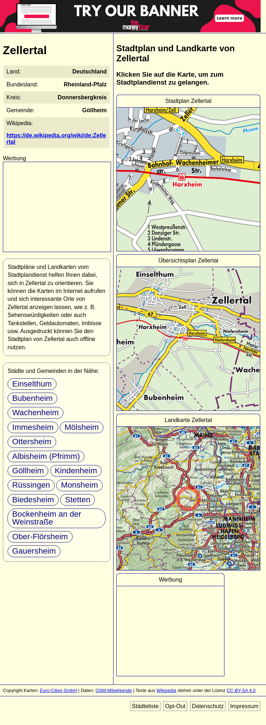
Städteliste (145, 706)
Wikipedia (166, 690)
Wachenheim (35, 412)
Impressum (244, 706)
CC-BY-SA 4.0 (241, 690)
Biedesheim (33, 499)
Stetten (77, 499)
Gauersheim (34, 550)
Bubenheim (32, 398)
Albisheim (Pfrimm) (46, 456)
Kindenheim (76, 470)
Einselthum (32, 383)
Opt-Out (175, 706)
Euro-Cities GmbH (58, 690)
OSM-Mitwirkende (114, 690)
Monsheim (79, 484)
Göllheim (28, 470)
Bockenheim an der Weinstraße (46, 518)
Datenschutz (208, 706)
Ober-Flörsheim (40, 536)
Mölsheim (81, 427)
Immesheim (33, 427)
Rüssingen (31, 484)
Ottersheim (32, 441)
